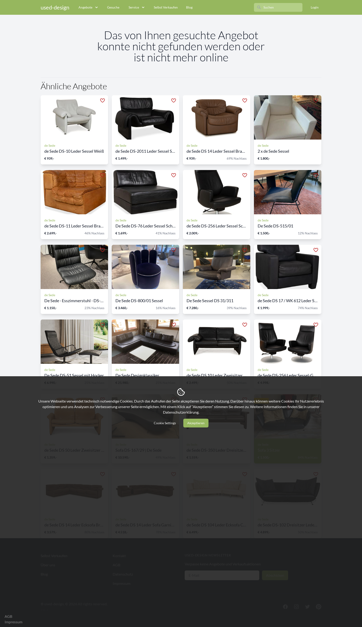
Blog (189, 7)
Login (315, 7)
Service (137, 7)
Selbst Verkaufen (166, 7)
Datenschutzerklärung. (181, 412)
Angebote (88, 7)
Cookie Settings (165, 423)
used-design (55, 7)
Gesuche (113, 7)
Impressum (13, 622)
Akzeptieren (196, 423)
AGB (8, 616)
